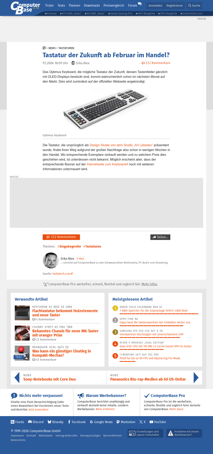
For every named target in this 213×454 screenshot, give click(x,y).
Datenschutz (18, 440)
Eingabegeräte (70, 246)
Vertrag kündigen (90, 435)
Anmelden (155, 5)
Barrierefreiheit (112, 435)
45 (44, 360)
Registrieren (175, 5)
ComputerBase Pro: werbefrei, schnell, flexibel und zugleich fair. (100, 284)
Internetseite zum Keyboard (106, 164)
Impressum (17, 435)
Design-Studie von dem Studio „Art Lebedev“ (121, 145)
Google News (103, 422)
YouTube (160, 422)
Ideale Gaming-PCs (121, 13)
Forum (132, 5)
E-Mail (80, 259)
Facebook (79, 422)
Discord (38, 422)
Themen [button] (74, 5)
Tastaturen (66, 48)
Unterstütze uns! (192, 13)
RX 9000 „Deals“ (96, 13)
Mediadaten (46, 435)
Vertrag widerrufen (66, 435)
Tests (61, 5)
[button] (194, 5)
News (52, 48)
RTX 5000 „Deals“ (72, 13)
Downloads (92, 5)
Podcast (52, 13)
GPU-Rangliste (146, 13)
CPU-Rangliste (168, 13)
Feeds (19, 422)
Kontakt (31, 435)
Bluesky (57, 422)
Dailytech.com (61, 274)
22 (44, 339)
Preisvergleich (114, 5)
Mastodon (128, 422)
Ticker (49, 5)
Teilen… (162, 237)
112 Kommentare (61, 237)
